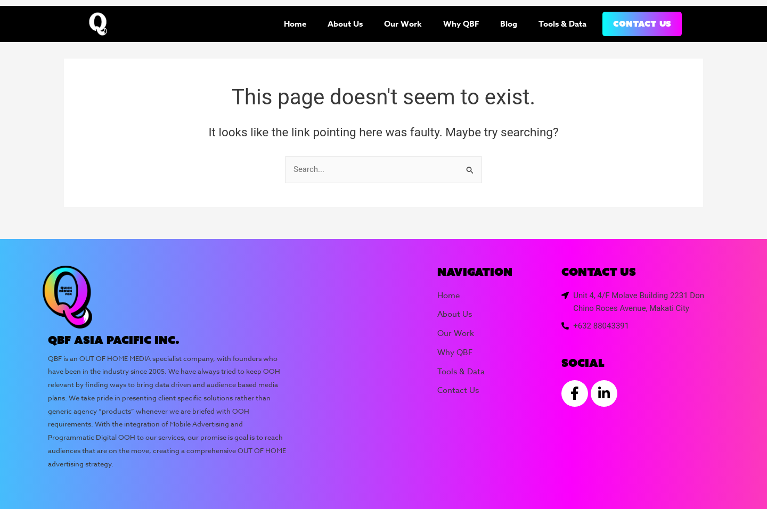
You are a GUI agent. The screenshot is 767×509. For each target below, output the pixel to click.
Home (295, 23)
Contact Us (642, 24)
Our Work (403, 23)
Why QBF (461, 23)
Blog (508, 23)
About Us (345, 23)
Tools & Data (562, 23)
